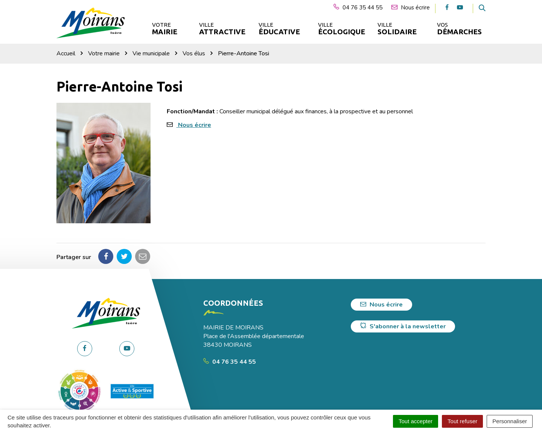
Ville (221, 28)
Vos (459, 28)
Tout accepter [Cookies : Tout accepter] (415, 421)
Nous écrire (194, 125)
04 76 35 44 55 (229, 362)
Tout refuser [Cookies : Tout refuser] (462, 421)
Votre (164, 28)
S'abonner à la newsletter (403, 326)
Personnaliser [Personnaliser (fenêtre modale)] (509, 421)
